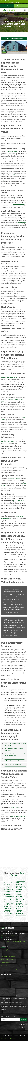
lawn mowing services (12, 151)
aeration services (11, 218)
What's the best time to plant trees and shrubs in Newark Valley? (15, 754)
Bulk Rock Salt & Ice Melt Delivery (9, 969)
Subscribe (23, 1019)
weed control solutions (18, 204)
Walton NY (19, 911)
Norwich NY (20, 891)
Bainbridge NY (8, 882)
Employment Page (17, 1)
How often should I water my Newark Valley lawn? (14, 749)
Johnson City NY (21, 881)
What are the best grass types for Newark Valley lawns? (15, 744)
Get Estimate (21, 6)
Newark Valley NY (21, 887)
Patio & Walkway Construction (8, 956)
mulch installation (9, 290)
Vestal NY (19, 910)
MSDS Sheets (13, 1038)
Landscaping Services (6, 949)
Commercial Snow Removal (7, 966)
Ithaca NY (13, 935)
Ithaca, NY (7, 915)
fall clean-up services (18, 174)
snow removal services (18, 500)
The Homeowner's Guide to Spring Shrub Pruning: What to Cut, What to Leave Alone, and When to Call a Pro (13, 1008)
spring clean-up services (9, 180)
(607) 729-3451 (14, 807)
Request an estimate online (18, 816)
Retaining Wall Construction (7, 959)
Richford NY (20, 901)
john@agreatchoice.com (19, 941)
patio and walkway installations (9, 377)
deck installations (5, 441)
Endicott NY (8, 908)
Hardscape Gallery (5, 962)
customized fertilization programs (15, 199)
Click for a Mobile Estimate (14, 38)
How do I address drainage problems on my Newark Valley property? (14, 759)
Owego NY (19, 894)
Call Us (7, 6)
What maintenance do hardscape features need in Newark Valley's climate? (15, 765)
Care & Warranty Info (22, 1038)
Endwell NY (7, 910)
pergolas (13, 441)
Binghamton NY (9, 889)
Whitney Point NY (21, 915)
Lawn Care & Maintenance (7, 953)
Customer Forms (4, 1038)
